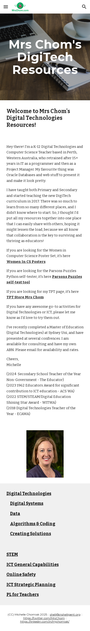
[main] (45, 57)
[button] (6, 6)
